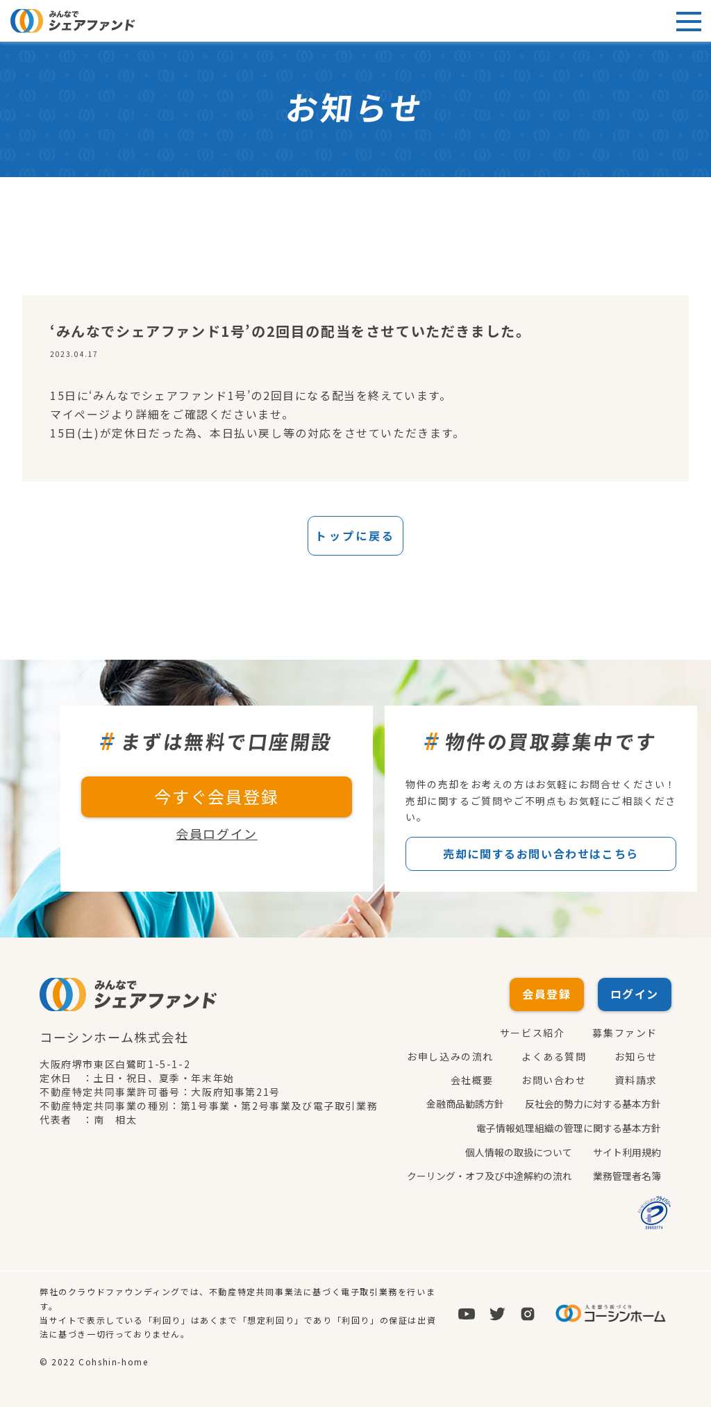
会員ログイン (217, 834)
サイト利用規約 (627, 1151)
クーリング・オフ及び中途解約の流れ (489, 1175)
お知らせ (636, 1057)
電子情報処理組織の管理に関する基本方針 (568, 1128)
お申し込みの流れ (450, 1057)
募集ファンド (625, 1033)
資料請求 (636, 1081)
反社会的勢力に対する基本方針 (593, 1104)
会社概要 (472, 1081)
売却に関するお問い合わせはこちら (541, 854)
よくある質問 (554, 1057)
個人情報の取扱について (518, 1151)
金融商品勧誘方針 (465, 1104)
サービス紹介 (532, 1033)
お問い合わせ (554, 1081)
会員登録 (546, 994)
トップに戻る (355, 536)
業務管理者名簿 (627, 1175)
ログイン (634, 994)
